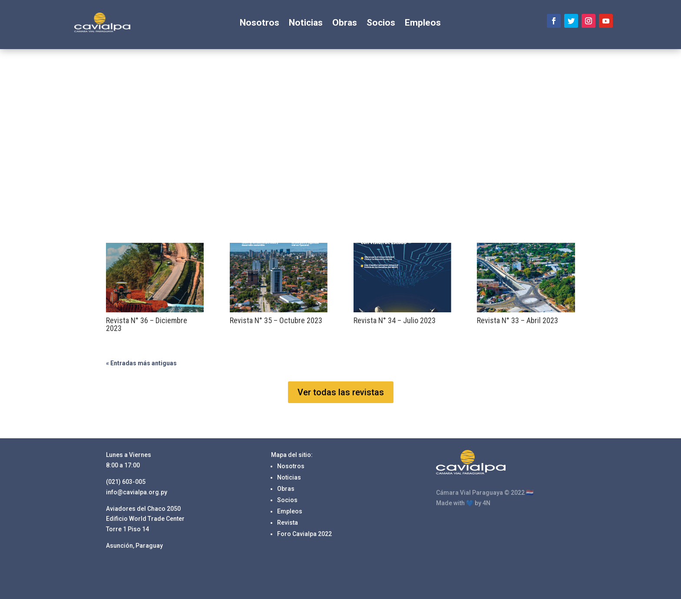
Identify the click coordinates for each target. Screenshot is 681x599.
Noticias (306, 24)
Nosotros (259, 24)
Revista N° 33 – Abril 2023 (517, 320)
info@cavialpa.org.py (136, 492)
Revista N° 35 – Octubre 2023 (276, 320)
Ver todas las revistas (341, 392)
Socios (381, 24)
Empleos (423, 24)
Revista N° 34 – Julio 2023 (395, 320)
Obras (344, 24)
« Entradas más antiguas (141, 363)
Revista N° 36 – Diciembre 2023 (146, 324)
